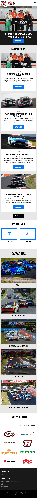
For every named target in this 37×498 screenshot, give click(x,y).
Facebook (4, 484)
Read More (18, 41)
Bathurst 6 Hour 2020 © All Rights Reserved (18, 493)
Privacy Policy (18, 495)
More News (18, 216)
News (3, 474)
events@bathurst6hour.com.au (10, 481)
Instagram (4, 486)
